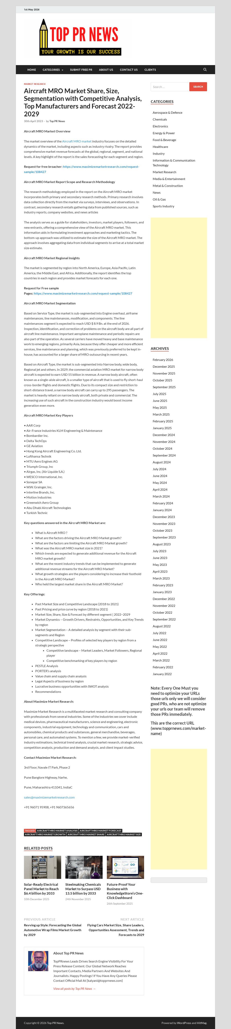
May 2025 (160, 407)
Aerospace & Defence (167, 112)
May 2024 (160, 482)
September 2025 (164, 387)
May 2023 (160, 564)
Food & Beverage (164, 140)
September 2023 (164, 537)
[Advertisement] (179, 278)
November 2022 (164, 605)
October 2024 (162, 448)
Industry (159, 153)
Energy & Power (164, 133)
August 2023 (162, 544)
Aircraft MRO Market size (124, 834)
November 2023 (164, 523)
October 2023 (162, 530)
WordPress (184, 1023)
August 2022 (162, 626)
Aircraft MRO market (77, 141)
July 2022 (159, 633)
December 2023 (164, 517)
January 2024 (162, 510)
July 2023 (159, 551)
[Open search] (205, 69)
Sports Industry (163, 206)
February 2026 (163, 359)
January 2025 (162, 428)
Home (31, 69)
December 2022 (164, 599)
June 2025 (160, 400)
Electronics (160, 126)
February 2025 (163, 421)
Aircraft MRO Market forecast (100, 830)
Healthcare (160, 146)
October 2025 (162, 380)
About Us (106, 69)
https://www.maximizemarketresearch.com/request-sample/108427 (83, 293)
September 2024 (164, 455)
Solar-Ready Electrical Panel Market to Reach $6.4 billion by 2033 (41, 888)
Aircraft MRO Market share (86, 834)
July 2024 (159, 469)
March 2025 (161, 414)
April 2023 (160, 571)
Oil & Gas (159, 199)
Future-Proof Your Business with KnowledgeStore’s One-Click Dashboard (125, 891)
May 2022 (160, 646)
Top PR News (57, 121)
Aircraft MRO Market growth (45, 834)
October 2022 (162, 612)
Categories (51, 69)
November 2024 (164, 441)
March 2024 (161, 496)
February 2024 (163, 503)
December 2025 (164, 366)
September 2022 (164, 619)
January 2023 (162, 592)
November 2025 (164, 373)
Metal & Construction (168, 185)
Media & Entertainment (169, 179)
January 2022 (162, 674)
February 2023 (163, 585)
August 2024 (162, 462)
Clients (150, 69)
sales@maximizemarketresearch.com (49, 797)
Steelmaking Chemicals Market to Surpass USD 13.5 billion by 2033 (83, 888)
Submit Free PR (81, 69)
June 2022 (160, 640)
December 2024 (164, 435)
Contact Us (129, 69)
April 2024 (160, 489)
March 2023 (161, 578)
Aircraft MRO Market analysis (57, 830)
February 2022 (163, 667)
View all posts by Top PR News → (74, 988)
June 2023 (160, 558)
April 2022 (160, 653)
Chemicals (160, 119)
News (157, 192)
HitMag (201, 1023)
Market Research (34, 84)
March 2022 (161, 660)
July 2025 (159, 394)
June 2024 (160, 476)
